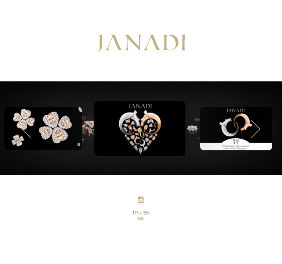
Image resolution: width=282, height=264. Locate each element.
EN (146, 213)
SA (141, 219)
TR (135, 213)
